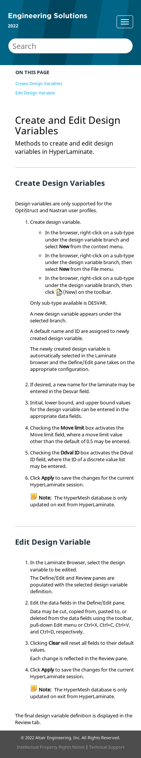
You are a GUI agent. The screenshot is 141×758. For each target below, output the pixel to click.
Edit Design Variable (35, 93)
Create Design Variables (38, 83)
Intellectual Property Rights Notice (51, 747)
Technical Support (106, 747)
